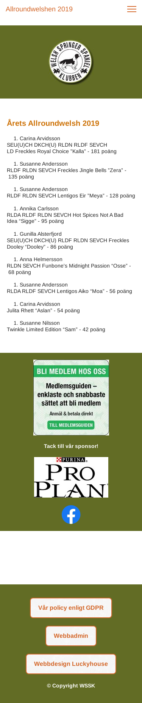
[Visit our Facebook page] (71, 514)
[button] (132, 9)
